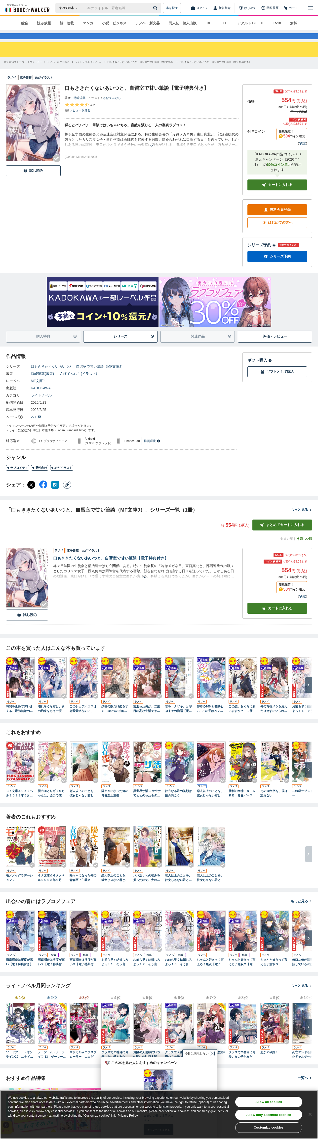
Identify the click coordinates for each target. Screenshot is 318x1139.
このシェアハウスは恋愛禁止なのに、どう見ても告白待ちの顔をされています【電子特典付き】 (83, 718)
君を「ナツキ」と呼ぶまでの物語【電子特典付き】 (178, 718)
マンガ (88, 23)
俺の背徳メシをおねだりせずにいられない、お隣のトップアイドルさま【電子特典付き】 (273, 718)
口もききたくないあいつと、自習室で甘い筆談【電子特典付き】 (110, 567)
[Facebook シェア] (43, 493)
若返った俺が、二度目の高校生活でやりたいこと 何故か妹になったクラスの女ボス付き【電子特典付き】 (146, 718)
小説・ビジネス (114, 23)
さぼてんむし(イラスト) (78, 383)
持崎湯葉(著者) (42, 383)
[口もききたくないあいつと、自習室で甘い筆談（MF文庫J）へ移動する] (140, 71)
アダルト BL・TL (251, 23)
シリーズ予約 (261, 254)
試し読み (33, 179)
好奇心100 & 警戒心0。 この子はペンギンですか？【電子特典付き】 (210, 718)
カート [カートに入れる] (277, 617)
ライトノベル (41, 404)
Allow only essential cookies (268, 1115)
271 (36, 426)
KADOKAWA (41, 397)
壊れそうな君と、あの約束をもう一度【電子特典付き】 (51, 718)
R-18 (277, 23)
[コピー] (67, 493)
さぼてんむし (112, 107)
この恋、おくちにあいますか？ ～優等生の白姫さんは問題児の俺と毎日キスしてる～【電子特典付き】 (242, 718)
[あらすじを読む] (151, 148)
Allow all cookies (268, 1102)
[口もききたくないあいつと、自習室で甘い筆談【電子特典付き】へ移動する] (215, 71)
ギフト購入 (259, 369)
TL (225, 23)
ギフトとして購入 (277, 381)
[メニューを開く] (310, 7)
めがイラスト (61, 477)
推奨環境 (152, 450)
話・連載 (67, 23)
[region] (159, 1114)
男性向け (39, 477)
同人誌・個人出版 (183, 23)
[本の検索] (70, 8)
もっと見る (301, 519)
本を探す (172, 8)
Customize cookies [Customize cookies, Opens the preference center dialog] (269, 1127)
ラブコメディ (17, 477)
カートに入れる (277, 194)
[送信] (156, 8)
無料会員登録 (277, 219)
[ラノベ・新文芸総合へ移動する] (58, 71)
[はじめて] (247, 8)
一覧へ (305, 1087)
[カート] (290, 8)
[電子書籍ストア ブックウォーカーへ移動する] (23, 71)
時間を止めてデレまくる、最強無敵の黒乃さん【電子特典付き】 (19, 718)
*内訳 (302, 152)
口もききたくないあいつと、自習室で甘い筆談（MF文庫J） (77, 375)
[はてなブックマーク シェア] (55, 493)
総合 (24, 23)
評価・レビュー (275, 345)
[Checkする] (57, 167)
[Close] (310, 1114)
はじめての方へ (277, 231)
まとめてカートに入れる (282, 534)
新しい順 (304, 548)
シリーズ (134, 345)
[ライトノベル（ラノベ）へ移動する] (88, 71)
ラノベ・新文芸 (147, 23)
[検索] (156, 8)
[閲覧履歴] (269, 8)
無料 (293, 23)
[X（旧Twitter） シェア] (31, 493)
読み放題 (44, 23)
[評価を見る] (80, 116)
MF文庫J (37, 390)
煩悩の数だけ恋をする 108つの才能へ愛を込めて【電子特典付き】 (114, 718)
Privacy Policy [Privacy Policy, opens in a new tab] (128, 1115)
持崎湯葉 (79, 107)
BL (209, 23)
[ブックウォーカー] (26, 8)
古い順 (286, 548)
